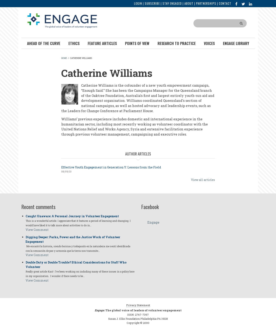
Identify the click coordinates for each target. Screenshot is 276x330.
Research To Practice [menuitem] (177, 43)
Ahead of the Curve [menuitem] (43, 43)
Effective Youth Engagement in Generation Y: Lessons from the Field (111, 167)
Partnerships (206, 3)
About (188, 3)
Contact (225, 3)
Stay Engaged (172, 3)
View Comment (37, 230)
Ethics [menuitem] (74, 43)
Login (138, 3)
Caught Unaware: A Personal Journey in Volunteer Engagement (72, 216)
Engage (153, 222)
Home (64, 58)
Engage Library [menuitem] (236, 43)
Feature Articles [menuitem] (102, 43)
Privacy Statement (138, 305)
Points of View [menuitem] (137, 43)
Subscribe (152, 3)
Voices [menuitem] (209, 43)
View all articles (203, 180)
